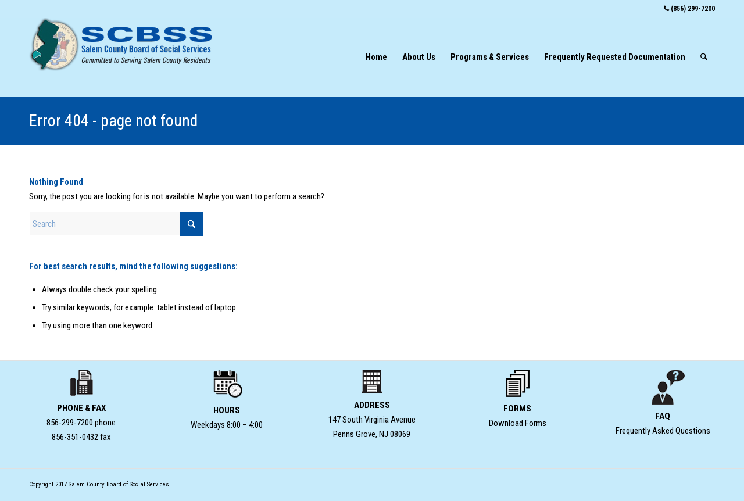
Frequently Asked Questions (663, 430)
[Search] (704, 57)
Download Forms (517, 423)
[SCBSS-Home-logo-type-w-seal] (122, 57)
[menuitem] (376, 57)
